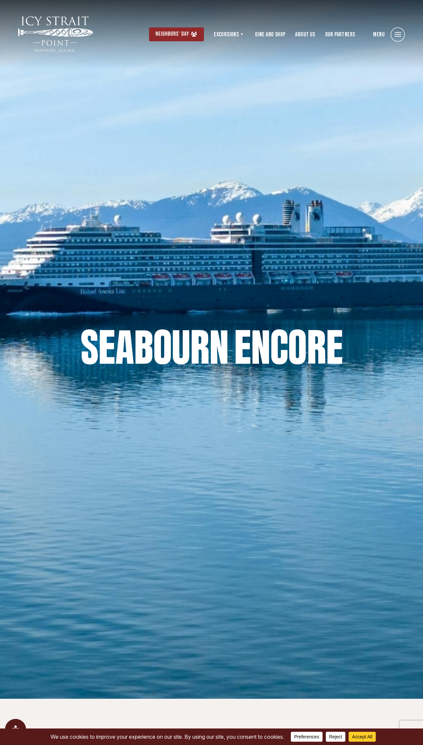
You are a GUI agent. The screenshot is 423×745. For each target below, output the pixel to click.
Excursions (226, 34)
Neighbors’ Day (172, 34)
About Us (305, 34)
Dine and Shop (270, 34)
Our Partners (340, 34)
